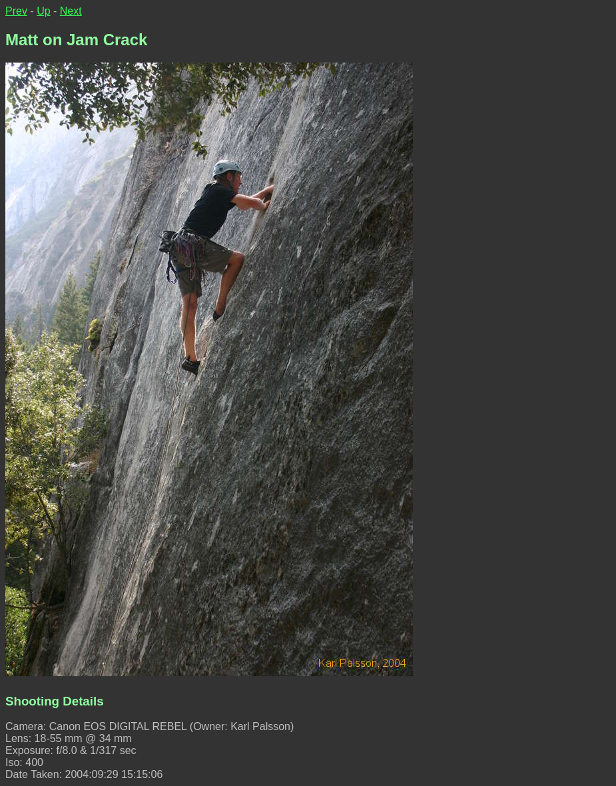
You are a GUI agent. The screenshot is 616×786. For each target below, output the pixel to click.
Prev (16, 11)
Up (43, 11)
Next (71, 11)
